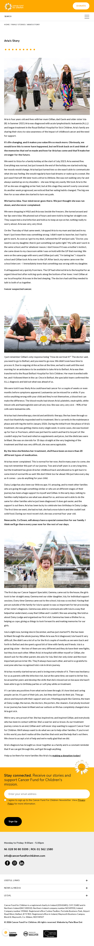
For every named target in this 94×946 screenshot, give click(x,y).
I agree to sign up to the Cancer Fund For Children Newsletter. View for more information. (46, 802)
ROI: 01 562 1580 (42, 849)
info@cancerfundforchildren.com (24, 856)
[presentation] (26, 811)
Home (7, 24)
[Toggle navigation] (87, 16)
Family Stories (18, 24)
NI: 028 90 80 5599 (16, 849)
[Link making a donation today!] (66, 755)
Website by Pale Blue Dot (69, 922)
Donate (81, 5)
